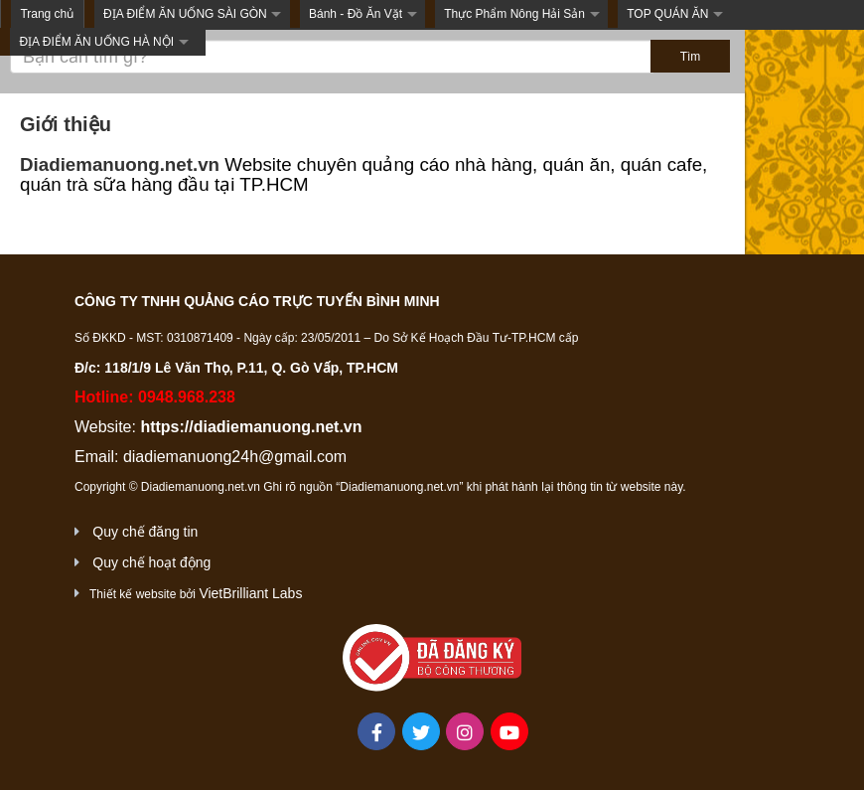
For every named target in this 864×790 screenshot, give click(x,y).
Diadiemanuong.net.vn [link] (119, 164)
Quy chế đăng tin (145, 532)
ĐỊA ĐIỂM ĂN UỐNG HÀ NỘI (96, 42)
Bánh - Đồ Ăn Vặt (355, 14)
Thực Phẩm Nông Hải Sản (514, 14)
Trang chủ (46, 14)
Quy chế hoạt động (151, 562)
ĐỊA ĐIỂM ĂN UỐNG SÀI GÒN (185, 14)
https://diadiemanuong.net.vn (250, 426)
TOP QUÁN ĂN (667, 14)
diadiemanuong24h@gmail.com (235, 456)
